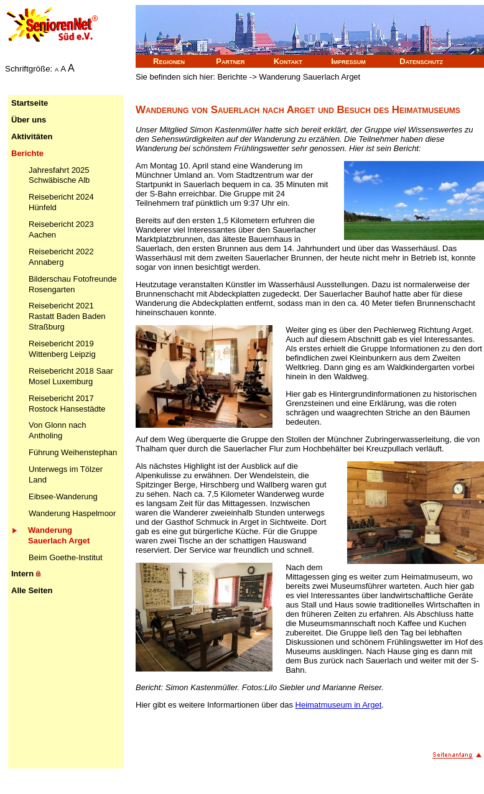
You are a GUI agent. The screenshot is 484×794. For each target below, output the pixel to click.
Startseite (29, 103)
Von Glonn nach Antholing (57, 430)
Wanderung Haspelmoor (72, 513)
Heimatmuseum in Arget (339, 704)
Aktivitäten (31, 136)
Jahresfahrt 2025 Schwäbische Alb (59, 175)
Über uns (28, 119)
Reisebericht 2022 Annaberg (61, 257)
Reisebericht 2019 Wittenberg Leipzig (62, 349)
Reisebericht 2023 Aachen (61, 229)
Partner (230, 61)
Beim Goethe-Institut (66, 557)
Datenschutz (421, 61)
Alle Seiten (31, 590)
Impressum (348, 61)
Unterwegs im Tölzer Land (66, 474)
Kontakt (288, 61)
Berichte (27, 153)
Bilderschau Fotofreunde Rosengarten (73, 284)
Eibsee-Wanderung (63, 496)
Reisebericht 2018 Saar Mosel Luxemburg (71, 376)
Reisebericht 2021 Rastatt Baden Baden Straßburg (67, 316)
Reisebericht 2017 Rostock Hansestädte (67, 403)
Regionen (169, 61)
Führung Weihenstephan (73, 452)
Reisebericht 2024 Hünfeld (61, 202)
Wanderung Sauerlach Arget (59, 535)
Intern (25, 573)
